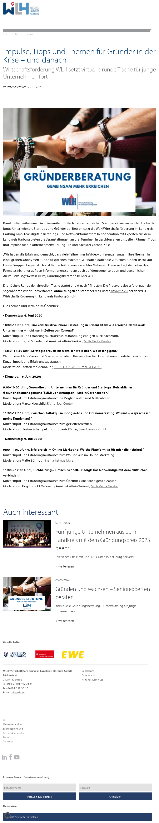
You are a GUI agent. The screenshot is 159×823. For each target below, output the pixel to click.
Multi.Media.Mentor (97, 341)
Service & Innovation (14, 733)
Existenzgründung (13, 728)
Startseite (8, 741)
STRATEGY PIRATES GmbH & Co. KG (78, 367)
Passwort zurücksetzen (39, 796)
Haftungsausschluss (92, 679)
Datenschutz (88, 675)
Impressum (88, 670)
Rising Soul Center (60, 403)
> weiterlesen (64, 566)
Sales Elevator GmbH (93, 429)
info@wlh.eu (119, 291)
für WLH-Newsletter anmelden (21, 816)
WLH (5, 720)
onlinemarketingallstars (57, 460)
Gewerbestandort (12, 724)
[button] (7, 815)
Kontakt (7, 737)
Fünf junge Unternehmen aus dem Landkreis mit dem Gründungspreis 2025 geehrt (102, 539)
